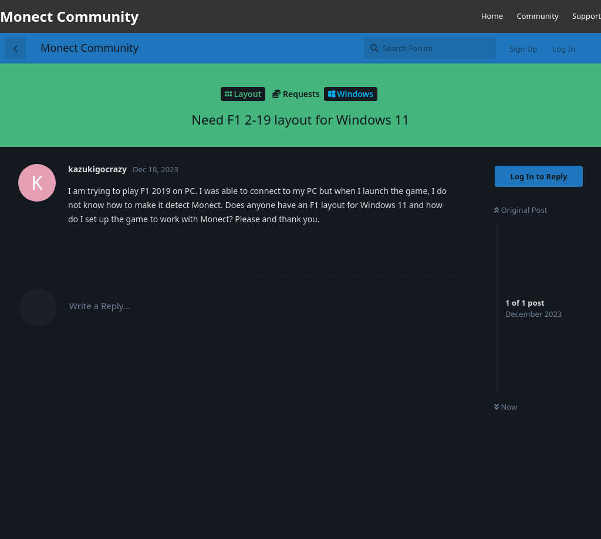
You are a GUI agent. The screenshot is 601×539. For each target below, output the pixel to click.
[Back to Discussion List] (15, 48)
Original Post (520, 210)
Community (537, 16)
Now (505, 406)
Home (492, 16)
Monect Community (89, 48)
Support (586, 16)
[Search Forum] (430, 48)
